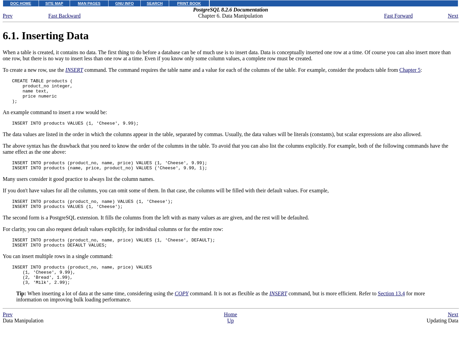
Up (230, 337)
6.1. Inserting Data (46, 35)
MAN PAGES (89, 3)
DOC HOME (20, 3)
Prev (8, 16)
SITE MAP (54, 3)
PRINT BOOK (189, 3)
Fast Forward (398, 16)
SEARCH (155, 3)
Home (230, 331)
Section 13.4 (391, 310)
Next (453, 16)
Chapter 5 (410, 70)
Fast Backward (64, 16)
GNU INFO (124, 3)
